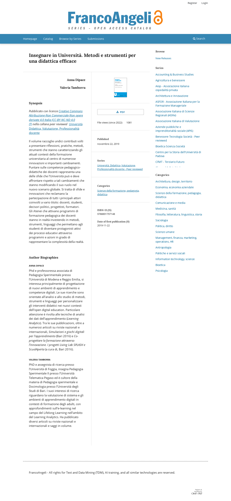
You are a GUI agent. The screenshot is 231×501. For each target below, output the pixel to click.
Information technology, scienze (175, 259)
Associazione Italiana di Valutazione (177, 121)
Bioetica (160, 265)
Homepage (30, 39)
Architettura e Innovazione (171, 96)
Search (199, 38)
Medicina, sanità (165, 208)
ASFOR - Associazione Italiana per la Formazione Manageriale (177, 103)
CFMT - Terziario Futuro (169, 162)
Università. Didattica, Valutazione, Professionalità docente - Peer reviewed (120, 167)
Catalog (48, 39)
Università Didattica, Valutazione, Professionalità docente (55, 128)
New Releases (163, 58)
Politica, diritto (164, 226)
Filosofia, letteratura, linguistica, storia (178, 214)
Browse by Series (70, 39)
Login (204, 3)
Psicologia (161, 271)
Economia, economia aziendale (174, 187)
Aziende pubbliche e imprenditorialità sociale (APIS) (174, 129)
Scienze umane (164, 232)
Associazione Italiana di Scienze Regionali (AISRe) (175, 113)
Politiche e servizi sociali (170, 253)
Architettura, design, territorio (173, 181)
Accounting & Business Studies (174, 74)
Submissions (96, 39)
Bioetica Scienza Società (170, 146)
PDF (122, 112)
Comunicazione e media (170, 203)
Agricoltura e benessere (170, 80)
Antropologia (163, 247)
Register (192, 3)
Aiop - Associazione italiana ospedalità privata (172, 88)
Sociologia (161, 220)
